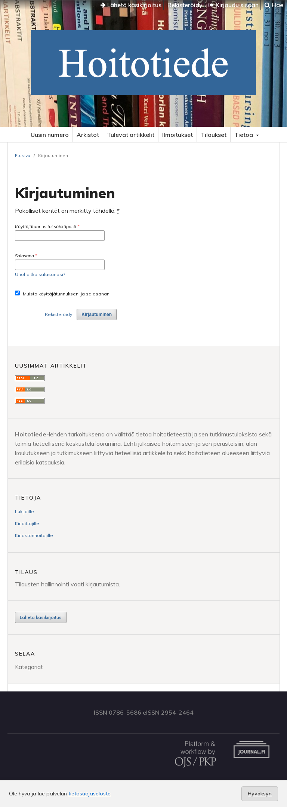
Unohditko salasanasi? (40, 274)
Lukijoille (24, 511)
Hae (274, 5)
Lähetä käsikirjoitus (131, 5)
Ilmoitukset (177, 134)
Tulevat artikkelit (130, 134)
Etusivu (22, 155)
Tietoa (244, 134)
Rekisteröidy (185, 5)
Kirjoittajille (27, 523)
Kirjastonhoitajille (34, 535)
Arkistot (88, 134)
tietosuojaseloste (89, 793)
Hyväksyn (260, 793)
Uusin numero (50, 134)
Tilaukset (213, 134)
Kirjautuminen (96, 314)
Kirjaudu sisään (234, 5)
